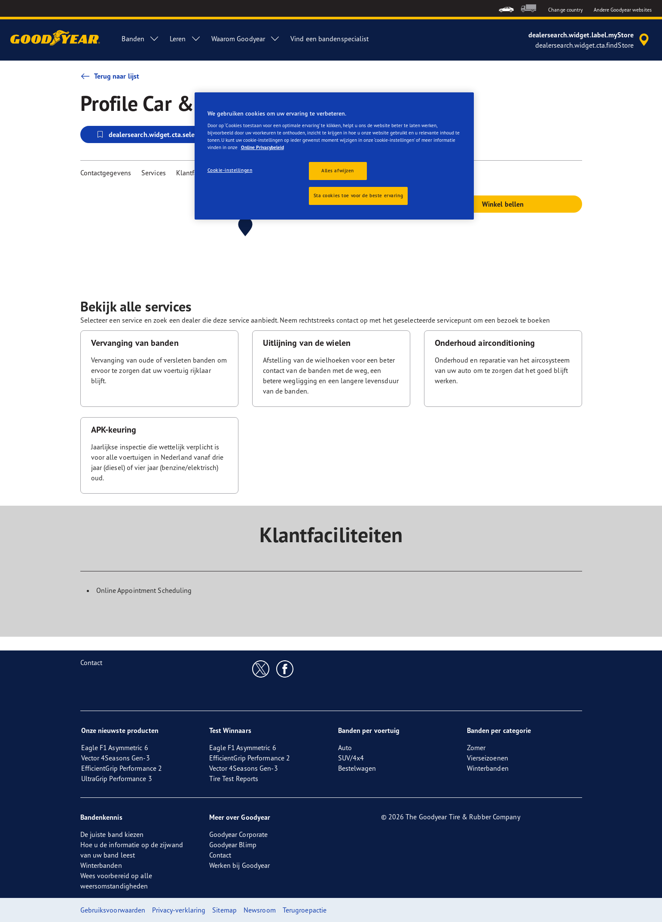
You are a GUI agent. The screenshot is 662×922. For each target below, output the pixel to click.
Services (153, 172)
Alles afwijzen (337, 171)
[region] (334, 156)
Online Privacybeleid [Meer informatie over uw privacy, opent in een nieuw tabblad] (262, 147)
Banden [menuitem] (140, 39)
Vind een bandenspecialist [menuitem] (329, 38)
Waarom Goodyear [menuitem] (246, 39)
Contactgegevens (105, 172)
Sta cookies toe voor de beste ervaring (358, 195)
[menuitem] (506, 8)
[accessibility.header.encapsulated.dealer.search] (590, 40)
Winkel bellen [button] (503, 204)
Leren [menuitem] (185, 39)
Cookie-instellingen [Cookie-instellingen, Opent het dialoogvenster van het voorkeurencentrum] (230, 170)
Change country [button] (565, 9)
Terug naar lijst (110, 76)
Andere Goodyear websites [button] (623, 9)
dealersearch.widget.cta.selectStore (156, 134)
